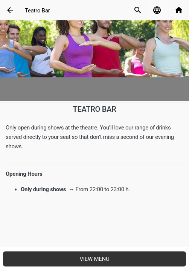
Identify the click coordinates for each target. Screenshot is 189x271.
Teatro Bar (37, 10)
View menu (94, 259)
